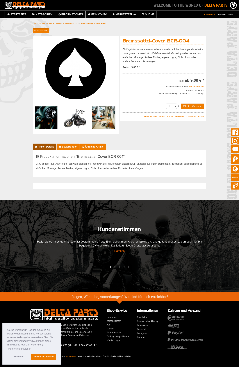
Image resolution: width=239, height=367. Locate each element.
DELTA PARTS (39, 23)
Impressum (142, 325)
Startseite (16, 14)
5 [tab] (128, 267)
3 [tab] (119, 267)
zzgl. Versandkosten (196, 86)
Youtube (141, 337)
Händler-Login (113, 340)
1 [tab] (110, 267)
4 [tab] (124, 267)
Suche (148, 14)
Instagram (142, 333)
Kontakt (110, 328)
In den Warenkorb (192, 106)
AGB (109, 324)
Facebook (141, 329)
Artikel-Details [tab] (44, 146)
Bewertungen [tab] (68, 146)
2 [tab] (114, 267)
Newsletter (142, 317)
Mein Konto (97, 14)
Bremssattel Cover (71, 23)
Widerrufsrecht (114, 332)
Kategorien (42, 15)
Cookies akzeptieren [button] (43, 356)
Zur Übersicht (40, 31)
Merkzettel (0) (124, 14)
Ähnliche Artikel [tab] (92, 146)
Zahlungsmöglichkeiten (118, 336)
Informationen (71, 14)
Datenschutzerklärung (148, 321)
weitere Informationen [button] (19, 348)
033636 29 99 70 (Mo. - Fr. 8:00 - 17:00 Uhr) (63, 345)
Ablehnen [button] (19, 356)
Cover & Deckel (54, 23)
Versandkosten (71, 356)
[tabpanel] (119, 247)
